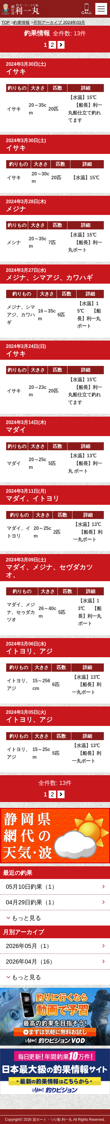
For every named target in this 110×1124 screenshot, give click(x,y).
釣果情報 (21, 22)
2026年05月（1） (29, 946)
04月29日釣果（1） (31, 902)
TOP (5, 22)
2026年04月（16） (30, 961)
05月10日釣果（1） (31, 886)
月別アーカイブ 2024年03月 (59, 22)
